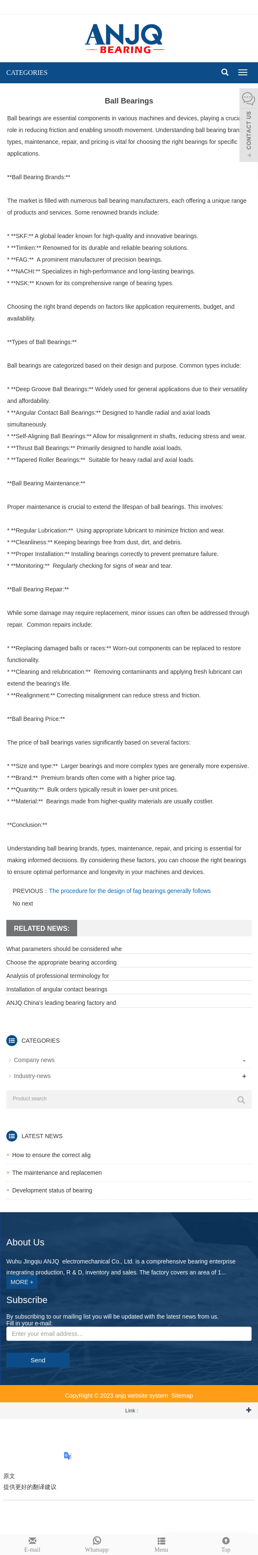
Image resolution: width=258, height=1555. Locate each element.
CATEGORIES (27, 72)
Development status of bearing (52, 1190)
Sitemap (182, 1395)
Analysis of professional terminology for (57, 975)
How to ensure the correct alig (51, 1155)
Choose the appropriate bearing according (61, 962)
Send (37, 1360)
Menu (161, 1543)
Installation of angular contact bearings (57, 989)
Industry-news (32, 1076)
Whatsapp (96, 1543)
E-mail (32, 1543)
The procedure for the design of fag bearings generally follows (130, 890)
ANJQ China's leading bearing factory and (61, 1002)
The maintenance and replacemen (57, 1172)
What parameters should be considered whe (64, 949)
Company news (34, 1060)
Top (226, 1543)
